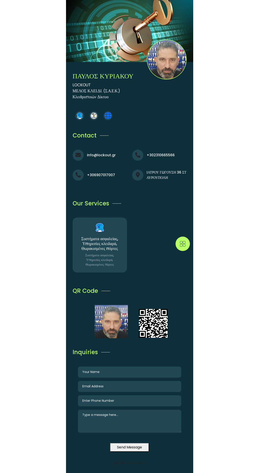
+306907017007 (101, 175)
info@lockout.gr (101, 155)
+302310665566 (161, 155)
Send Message (129, 447)
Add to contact (129, 462)
